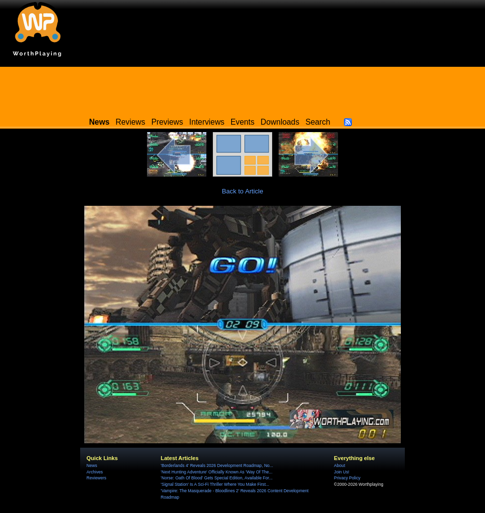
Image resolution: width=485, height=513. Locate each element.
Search (317, 122)
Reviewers (96, 477)
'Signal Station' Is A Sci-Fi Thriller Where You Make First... (215, 484)
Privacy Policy (347, 477)
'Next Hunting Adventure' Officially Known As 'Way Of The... (217, 471)
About (339, 465)
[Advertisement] (242, 89)
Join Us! (341, 471)
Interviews (206, 122)
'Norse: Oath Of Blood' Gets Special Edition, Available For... (217, 477)
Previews (167, 122)
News (92, 465)
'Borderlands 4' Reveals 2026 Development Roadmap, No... (217, 465)
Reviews (131, 122)
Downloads (280, 122)
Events (242, 122)
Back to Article (242, 191)
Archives (95, 471)
